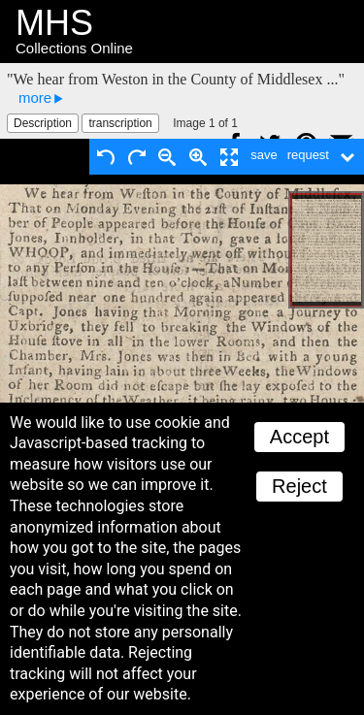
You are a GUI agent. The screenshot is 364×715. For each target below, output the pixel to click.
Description (43, 123)
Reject (299, 486)
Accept (299, 436)
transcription (119, 123)
